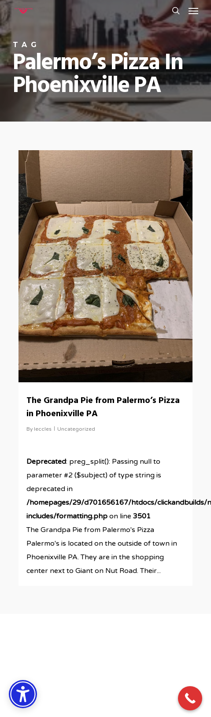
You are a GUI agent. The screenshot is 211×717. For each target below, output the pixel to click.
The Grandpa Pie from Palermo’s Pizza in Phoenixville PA (103, 407)
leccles (43, 429)
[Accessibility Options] (23, 694)
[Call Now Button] (190, 698)
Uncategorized (76, 429)
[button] (193, 10)
